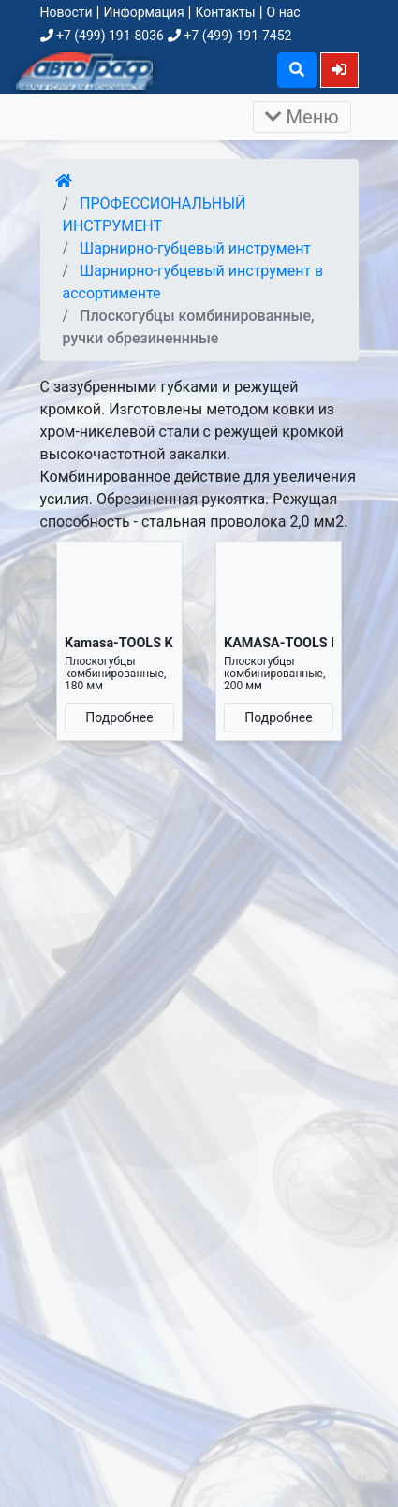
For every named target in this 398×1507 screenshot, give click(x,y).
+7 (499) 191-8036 (102, 35)
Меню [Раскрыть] (302, 117)
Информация (143, 12)
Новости (66, 12)
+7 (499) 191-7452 (229, 35)
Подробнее (119, 717)
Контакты (225, 12)
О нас (284, 12)
